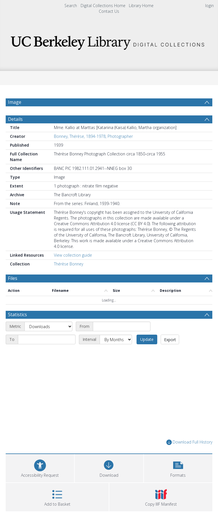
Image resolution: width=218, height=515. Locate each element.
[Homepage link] (108, 41)
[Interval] (116, 353)
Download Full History (189, 456)
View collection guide (73, 268)
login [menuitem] (209, 5)
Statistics (17, 328)
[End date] (47, 353)
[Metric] (48, 340)
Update (147, 353)
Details (15, 133)
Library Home (141, 5)
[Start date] (121, 340)
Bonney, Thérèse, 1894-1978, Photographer (93, 150)
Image (14, 102)
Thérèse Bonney (68, 277)
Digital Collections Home (103, 5)
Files (12, 292)
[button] (178, 481)
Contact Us (109, 11)
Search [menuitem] (70, 5)
